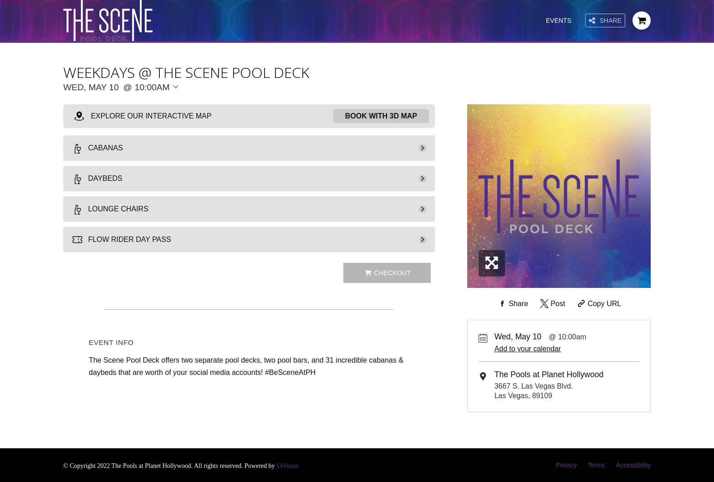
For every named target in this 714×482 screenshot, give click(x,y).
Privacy (566, 465)
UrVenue (287, 465)
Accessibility (633, 465)
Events (558, 20)
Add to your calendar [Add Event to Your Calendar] (528, 349)
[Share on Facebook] (512, 304)
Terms (596, 465)
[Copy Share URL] (599, 304)
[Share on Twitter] (551, 304)
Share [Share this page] (605, 21)
